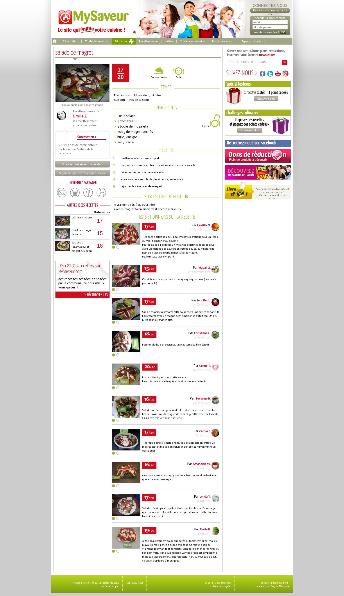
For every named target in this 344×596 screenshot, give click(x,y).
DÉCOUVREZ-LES (96, 295)
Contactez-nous (134, 582)
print (75, 193)
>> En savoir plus (110, 586)
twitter (101, 193)
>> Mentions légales (220, 586)
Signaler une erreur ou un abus (82, 164)
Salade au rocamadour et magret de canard (82, 246)
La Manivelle (282, 586)
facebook (88, 193)
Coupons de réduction (258, 156)
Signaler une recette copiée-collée (82, 173)
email (62, 193)
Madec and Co (266, 586)
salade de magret (82, 217)
